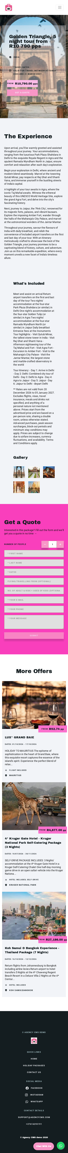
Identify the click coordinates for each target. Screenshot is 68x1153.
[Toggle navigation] (60, 7)
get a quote (22, 92)
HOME (34, 1059)
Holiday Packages (34, 1065)
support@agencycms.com (34, 1117)
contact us (34, 1072)
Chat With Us (43, 1146)
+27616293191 (34, 1124)
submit (34, 635)
